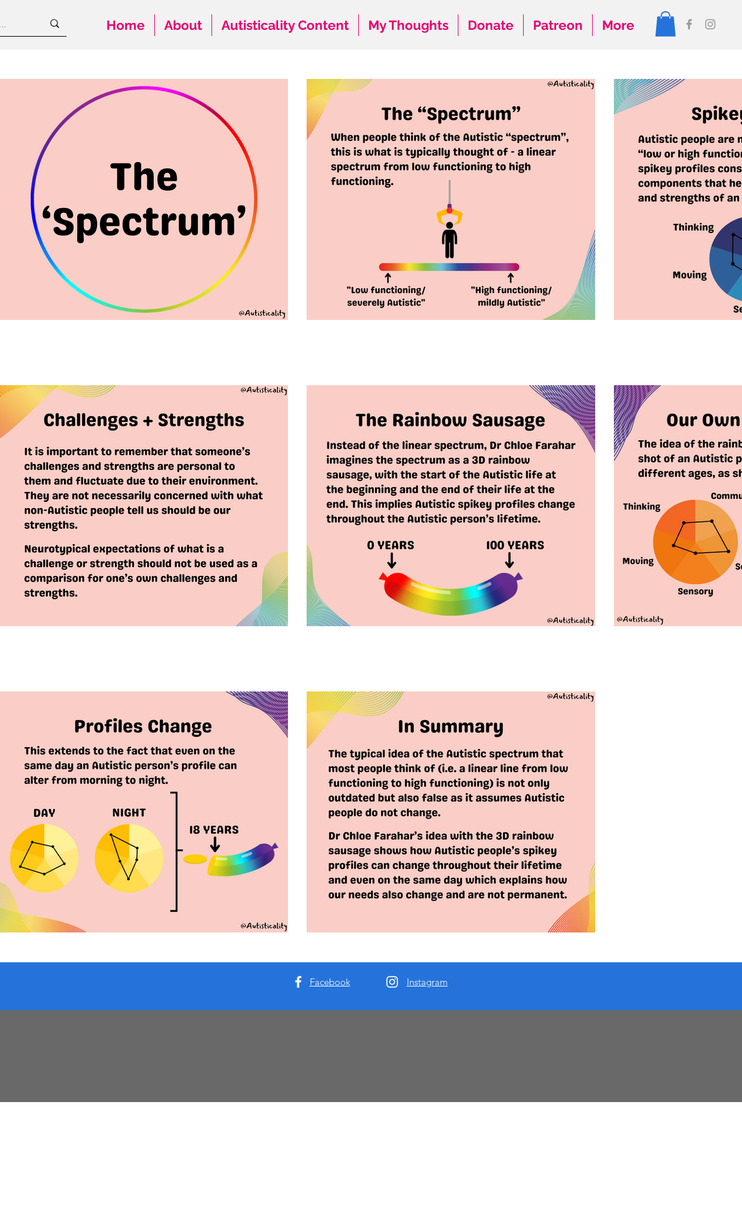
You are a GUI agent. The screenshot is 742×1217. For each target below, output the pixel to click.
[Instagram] (710, 24)
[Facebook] (689, 24)
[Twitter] (546, 1209)
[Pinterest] (529, 1209)
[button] (665, 24)
